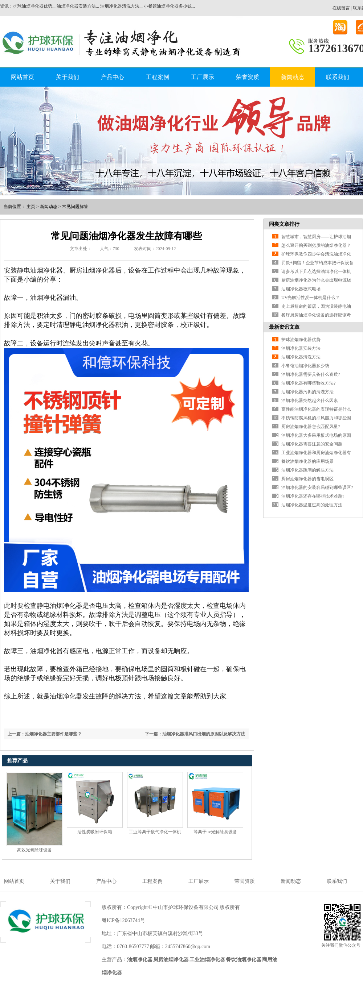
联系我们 (337, 77)
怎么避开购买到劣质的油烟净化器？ (316, 245)
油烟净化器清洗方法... (121, 6)
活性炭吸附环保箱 (94, 831)
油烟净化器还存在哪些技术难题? (312, 496)
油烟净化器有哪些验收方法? (308, 383)
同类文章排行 (284, 224)
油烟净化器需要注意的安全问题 (311, 444)
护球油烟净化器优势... (34, 6)
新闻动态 (292, 77)
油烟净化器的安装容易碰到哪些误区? (317, 487)
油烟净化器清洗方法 (301, 357)
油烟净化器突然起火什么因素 (309, 400)
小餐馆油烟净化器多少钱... (169, 6)
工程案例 (157, 77)
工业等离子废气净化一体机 (155, 831)
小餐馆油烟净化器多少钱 (305, 365)
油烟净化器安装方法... (78, 6)
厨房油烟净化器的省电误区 (307, 478)
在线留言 (341, 8)
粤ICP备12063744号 (123, 920)
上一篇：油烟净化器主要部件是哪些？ (45, 733)
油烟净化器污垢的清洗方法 (307, 391)
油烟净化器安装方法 (301, 348)
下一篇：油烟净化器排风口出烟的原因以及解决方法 (195, 733)
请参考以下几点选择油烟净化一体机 (316, 271)
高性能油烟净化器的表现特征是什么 (316, 409)
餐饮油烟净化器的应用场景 (307, 461)
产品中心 (112, 77)
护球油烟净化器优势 (301, 339)
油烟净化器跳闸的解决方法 (307, 470)
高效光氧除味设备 (34, 849)
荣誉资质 (247, 77)
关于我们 (67, 77)
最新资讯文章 (284, 327)
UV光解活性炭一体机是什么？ (310, 297)
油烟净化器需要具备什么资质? (310, 374)
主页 (30, 206)
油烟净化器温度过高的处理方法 (311, 504)
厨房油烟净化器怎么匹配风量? (310, 426)
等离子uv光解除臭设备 (215, 831)
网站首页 (22, 77)
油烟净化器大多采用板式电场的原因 (316, 435)
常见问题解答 (75, 206)
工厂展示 (202, 77)
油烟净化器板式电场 (301, 288)
